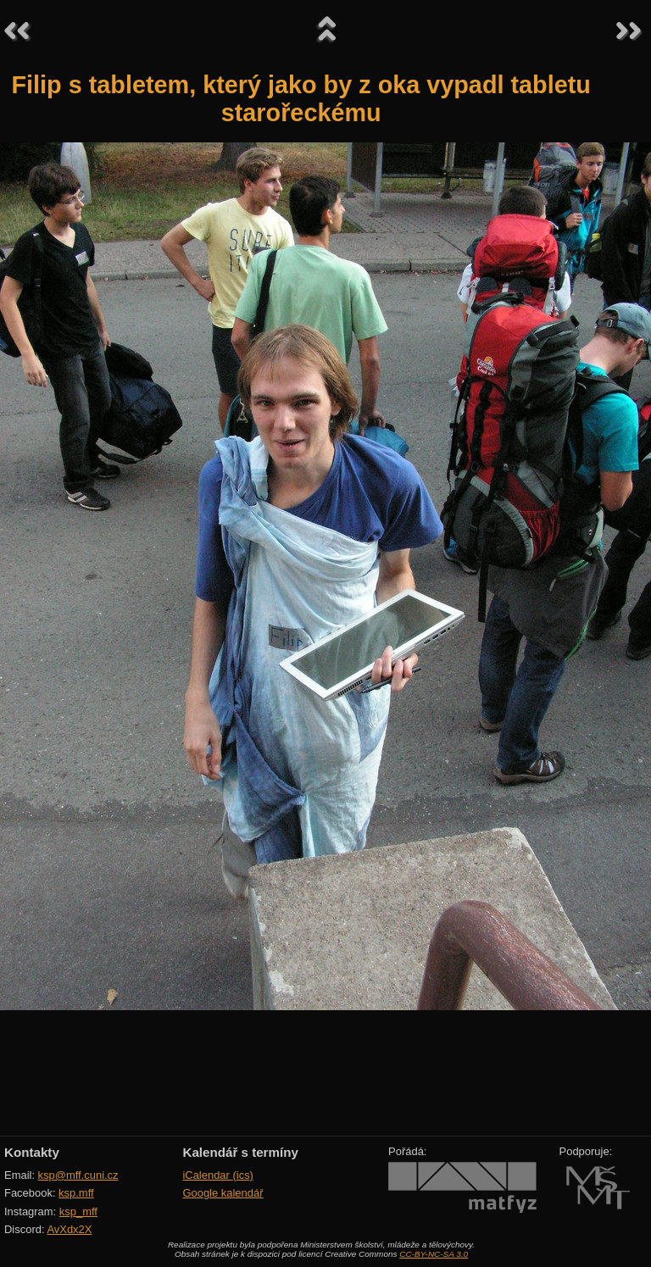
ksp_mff (78, 1211)
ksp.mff (76, 1192)
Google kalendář (222, 1192)
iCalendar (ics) (217, 1175)
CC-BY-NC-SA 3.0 (433, 1254)
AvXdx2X (69, 1229)
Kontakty (31, 1152)
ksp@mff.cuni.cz (78, 1175)
